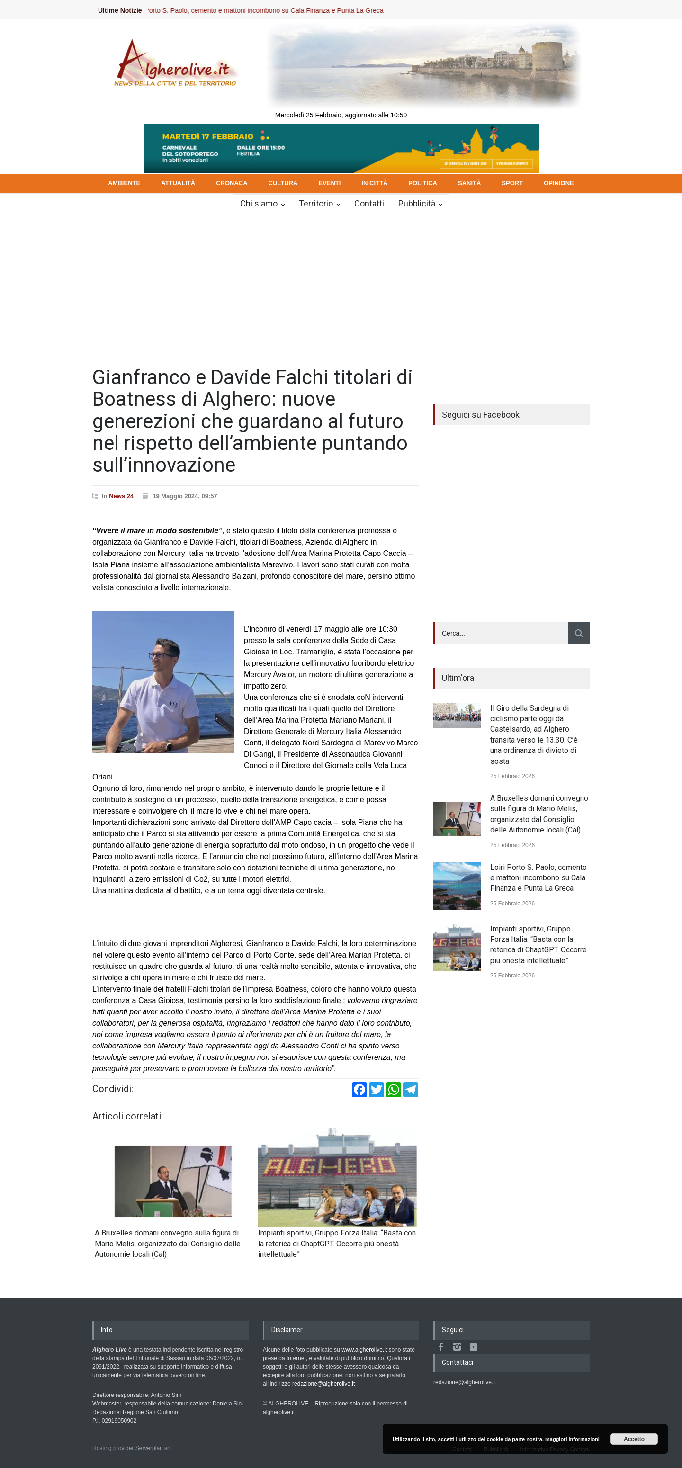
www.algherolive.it (364, 1349)
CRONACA (231, 183)
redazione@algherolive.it (323, 1383)
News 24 (121, 496)
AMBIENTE (124, 183)
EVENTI (329, 183)
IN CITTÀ (374, 183)
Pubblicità (416, 203)
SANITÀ (469, 183)
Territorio (316, 203)
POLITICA (422, 183)
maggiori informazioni (572, 1439)
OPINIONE (559, 183)
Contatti (369, 203)
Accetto (634, 1439)
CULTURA (283, 183)
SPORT (512, 183)
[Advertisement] (341, 286)
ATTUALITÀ (178, 183)
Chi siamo (259, 203)
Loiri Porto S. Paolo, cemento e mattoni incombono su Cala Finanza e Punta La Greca (271, 10)
